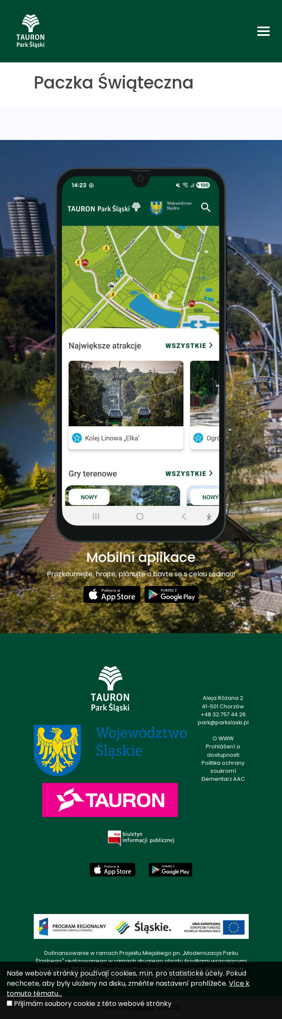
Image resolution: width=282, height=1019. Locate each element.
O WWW (223, 738)
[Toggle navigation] (263, 31)
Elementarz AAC (223, 778)
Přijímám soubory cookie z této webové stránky (93, 1003)
